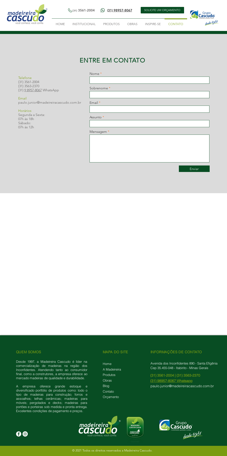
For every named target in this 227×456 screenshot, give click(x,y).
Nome (94, 73)
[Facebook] (18, 434)
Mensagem (98, 131)
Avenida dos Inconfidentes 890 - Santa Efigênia (183, 363)
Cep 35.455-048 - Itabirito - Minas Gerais (179, 368)
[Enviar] (194, 168)
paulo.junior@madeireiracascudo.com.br (49, 102)
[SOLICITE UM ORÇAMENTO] (162, 10)
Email (94, 102)
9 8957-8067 (33, 90)
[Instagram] (25, 434)
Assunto (96, 117)
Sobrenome (99, 88)
